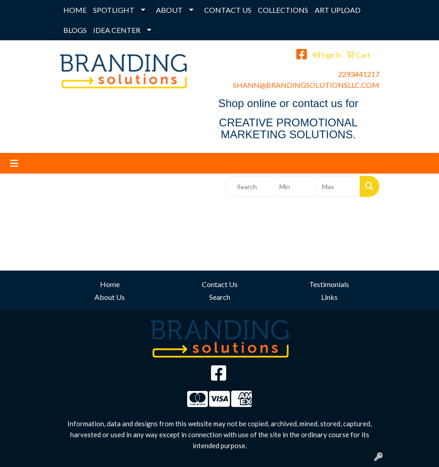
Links (329, 297)
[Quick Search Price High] (338, 186)
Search (219, 297)
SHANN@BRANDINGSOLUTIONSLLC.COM (306, 85)
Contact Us (220, 284)
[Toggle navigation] (14, 163)
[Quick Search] (250, 186)
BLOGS (75, 30)
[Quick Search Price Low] (295, 186)
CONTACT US (227, 9)
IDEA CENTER (116, 30)
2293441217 (358, 74)
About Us (109, 297)
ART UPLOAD (338, 9)
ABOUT (169, 9)
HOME (75, 9)
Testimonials (329, 284)
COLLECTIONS (283, 9)
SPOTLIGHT (113, 9)
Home (110, 284)
